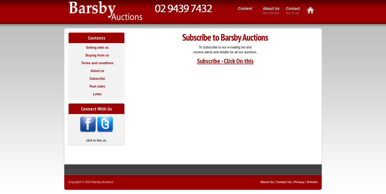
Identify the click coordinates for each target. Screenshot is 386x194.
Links (97, 94)
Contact (293, 11)
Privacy (299, 182)
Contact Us (283, 182)
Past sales (97, 86)
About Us (271, 11)
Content (246, 9)
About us (97, 71)
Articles (312, 182)
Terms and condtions (97, 63)
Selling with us (97, 48)
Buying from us (97, 55)
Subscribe (97, 79)
